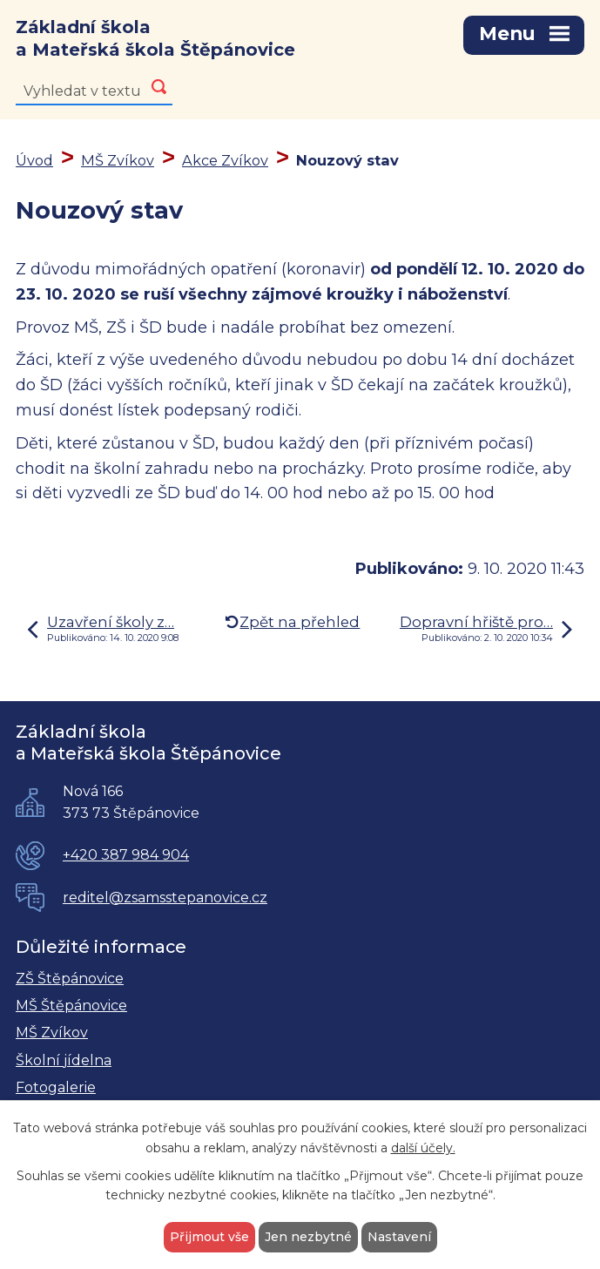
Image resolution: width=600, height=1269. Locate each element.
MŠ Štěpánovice (71, 1005)
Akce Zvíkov (225, 160)
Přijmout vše (209, 1237)
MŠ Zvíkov (117, 160)
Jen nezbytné (308, 1237)
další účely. (423, 1148)
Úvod (34, 160)
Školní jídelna (63, 1060)
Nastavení (399, 1237)
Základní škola (155, 39)
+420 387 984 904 (126, 855)
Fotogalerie (56, 1087)
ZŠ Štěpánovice (70, 978)
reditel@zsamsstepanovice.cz (165, 897)
